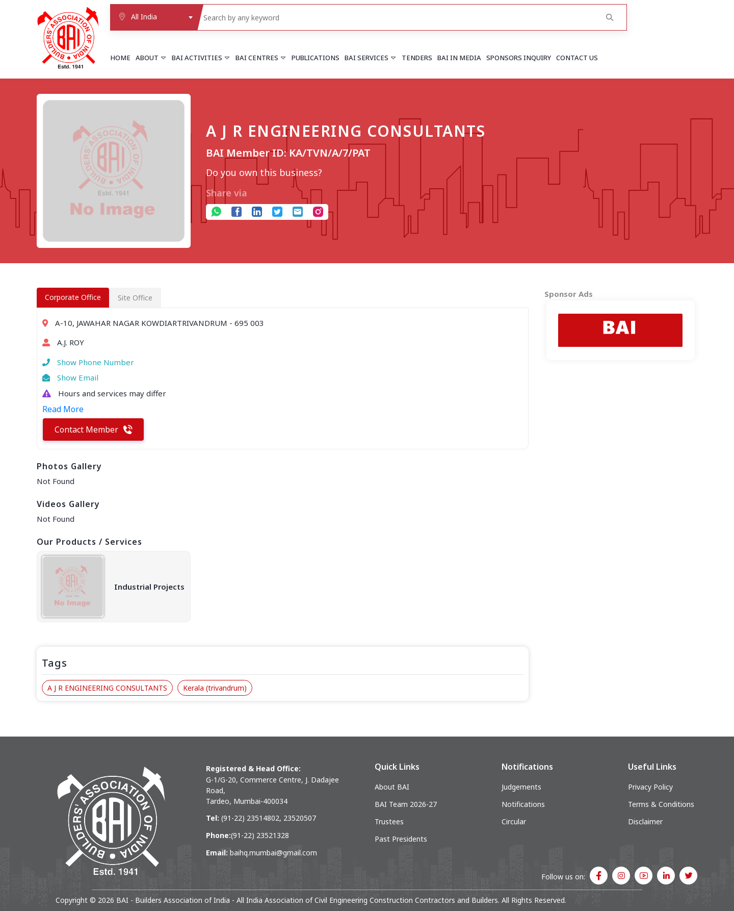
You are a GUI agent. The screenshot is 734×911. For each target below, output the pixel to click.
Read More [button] (63, 409)
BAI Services (371, 57)
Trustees (389, 821)
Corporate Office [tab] (73, 297)
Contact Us (577, 57)
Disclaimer (645, 821)
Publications (315, 57)
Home (120, 57)
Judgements (521, 787)
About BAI (392, 787)
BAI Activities (201, 57)
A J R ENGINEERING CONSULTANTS (107, 688)
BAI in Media (459, 57)
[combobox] (154, 17)
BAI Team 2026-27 (406, 804)
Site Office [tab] (135, 297)
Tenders (417, 57)
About (151, 57)
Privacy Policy (650, 787)
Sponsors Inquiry (518, 57)
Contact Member (94, 429)
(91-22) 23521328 (260, 835)
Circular (514, 821)
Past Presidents (401, 839)
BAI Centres (260, 57)
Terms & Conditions (661, 804)
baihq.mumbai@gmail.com (273, 852)
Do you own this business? (264, 172)
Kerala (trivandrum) (215, 688)
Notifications (523, 804)
